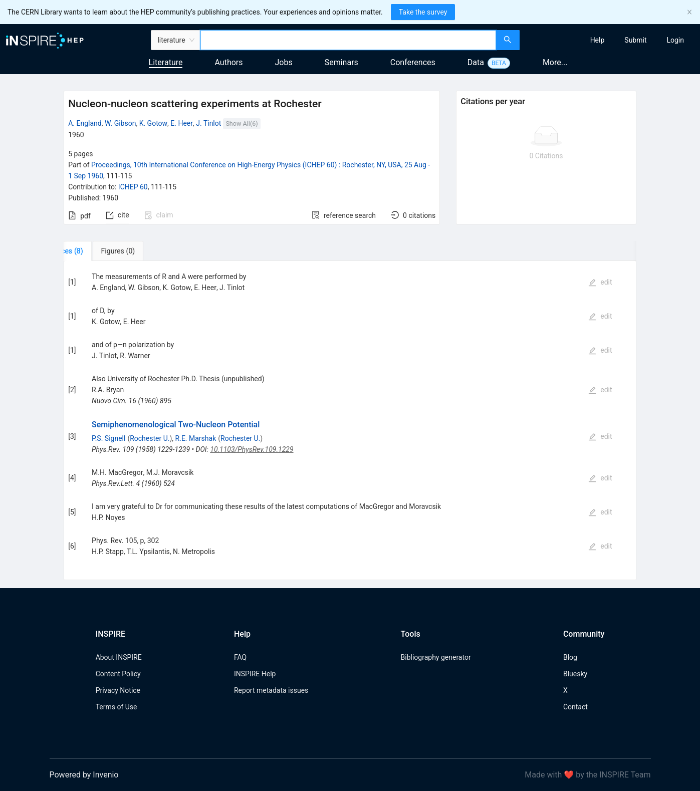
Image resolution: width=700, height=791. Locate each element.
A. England (85, 123)
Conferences (412, 62)
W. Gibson (120, 123)
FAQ (240, 657)
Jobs (284, 62)
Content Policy (118, 674)
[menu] (611, 40)
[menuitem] (597, 40)
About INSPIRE (119, 657)
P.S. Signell (108, 438)
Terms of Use (116, 707)
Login (675, 40)
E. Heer (181, 123)
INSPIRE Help (255, 674)
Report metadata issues (271, 690)
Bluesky (575, 674)
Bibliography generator (436, 657)
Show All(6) (241, 123)
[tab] (95, 250)
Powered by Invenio (84, 774)
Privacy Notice (118, 690)
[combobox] (348, 40)
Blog (570, 657)
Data (476, 62)
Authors (228, 62)
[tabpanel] (350, 420)
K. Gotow (153, 123)
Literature (166, 62)
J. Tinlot (208, 123)
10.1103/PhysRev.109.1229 (251, 449)
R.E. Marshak (195, 438)
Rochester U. (149, 438)
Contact (575, 707)
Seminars (341, 62)
